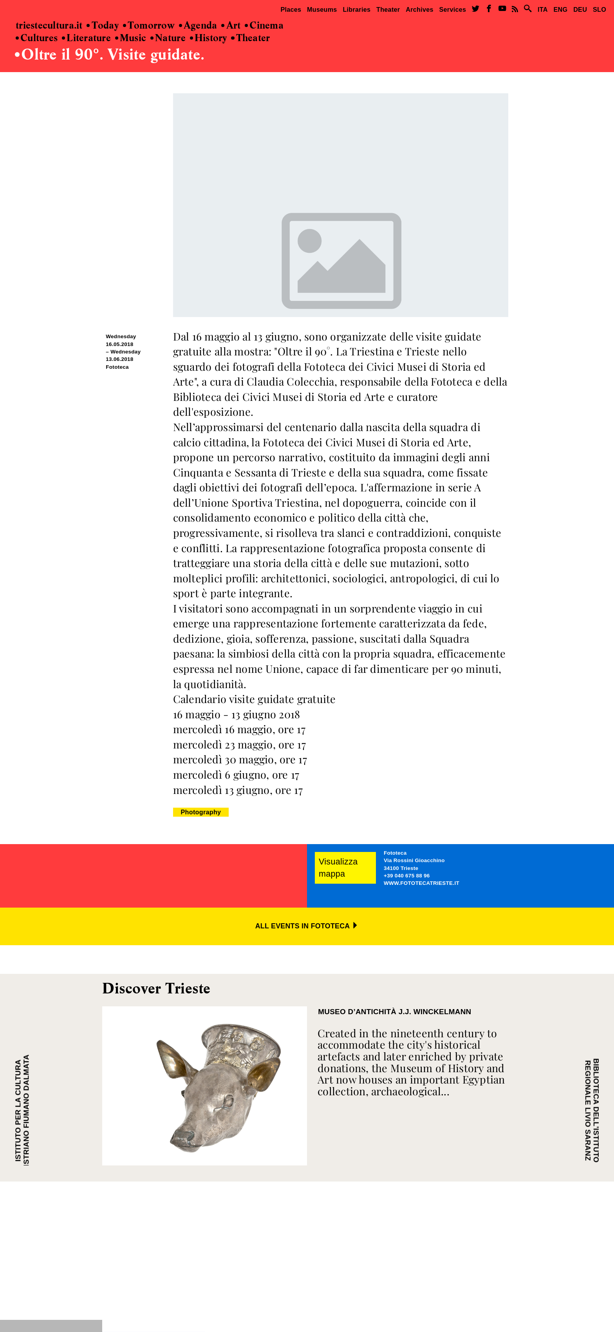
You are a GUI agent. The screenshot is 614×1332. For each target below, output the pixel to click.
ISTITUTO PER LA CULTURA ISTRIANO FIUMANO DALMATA (22, 1111)
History (208, 38)
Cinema (264, 25)
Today (103, 25)
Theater (388, 9)
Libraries (356, 9)
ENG (560, 9)
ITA (543, 9)
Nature (168, 38)
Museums (322, 9)
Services (452, 9)
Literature (86, 38)
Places (290, 9)
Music (130, 38)
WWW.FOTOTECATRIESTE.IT (421, 883)
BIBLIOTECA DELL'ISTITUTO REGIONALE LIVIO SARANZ (592, 1110)
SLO (599, 9)
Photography (201, 812)
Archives (419, 9)
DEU (580, 9)
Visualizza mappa (338, 868)
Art (230, 25)
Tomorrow (149, 25)
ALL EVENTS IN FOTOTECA (307, 926)
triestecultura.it (49, 25)
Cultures (37, 38)
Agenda (198, 25)
